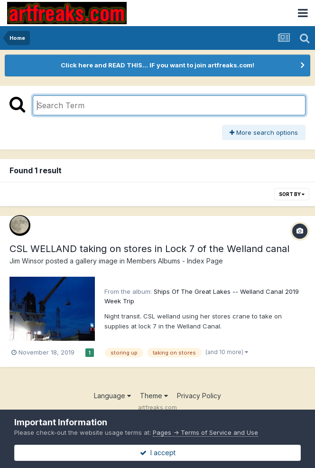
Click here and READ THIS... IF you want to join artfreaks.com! (157, 65)
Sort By (292, 194)
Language (112, 396)
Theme (154, 396)
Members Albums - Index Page (175, 261)
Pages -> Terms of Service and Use (205, 432)
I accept (158, 453)
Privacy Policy (199, 396)
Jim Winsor (26, 261)
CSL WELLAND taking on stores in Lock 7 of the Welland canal (149, 248)
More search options (264, 132)
